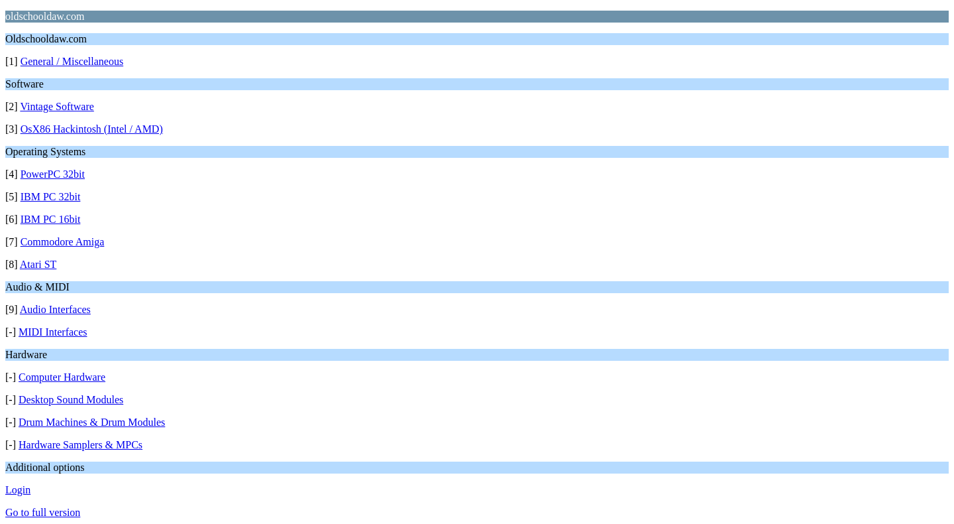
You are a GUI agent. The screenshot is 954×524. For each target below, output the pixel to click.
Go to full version (42, 512)
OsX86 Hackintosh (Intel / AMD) (92, 129)
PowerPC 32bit (53, 174)
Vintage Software (56, 106)
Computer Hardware (62, 377)
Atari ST (38, 264)
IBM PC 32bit (51, 196)
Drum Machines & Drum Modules (92, 422)
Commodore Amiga (63, 241)
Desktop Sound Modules (71, 399)
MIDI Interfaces (53, 332)
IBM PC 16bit (51, 219)
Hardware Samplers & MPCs (80, 444)
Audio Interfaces (55, 309)
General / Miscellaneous (72, 61)
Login (17, 489)
